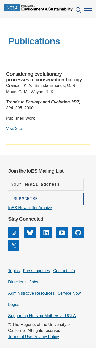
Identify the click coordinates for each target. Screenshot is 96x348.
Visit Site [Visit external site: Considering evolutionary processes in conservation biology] (14, 128)
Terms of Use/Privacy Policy (33, 336)
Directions (17, 282)
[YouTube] (62, 237)
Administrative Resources (31, 293)
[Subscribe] (46, 199)
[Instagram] (13, 237)
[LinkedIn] (46, 237)
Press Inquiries (36, 271)
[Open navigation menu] (88, 9)
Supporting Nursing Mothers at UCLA (42, 316)
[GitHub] (78, 237)
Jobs (33, 282)
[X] (13, 250)
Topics (14, 271)
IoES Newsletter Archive (30, 208)
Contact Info (64, 271)
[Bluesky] (30, 237)
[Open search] (78, 11)
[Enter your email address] (46, 185)
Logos (13, 304)
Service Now (69, 293)
